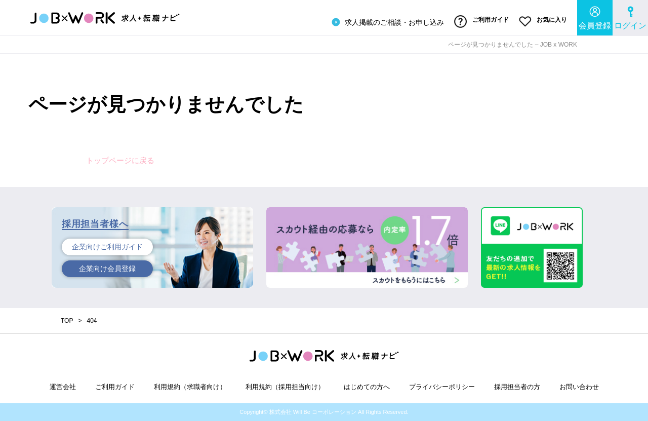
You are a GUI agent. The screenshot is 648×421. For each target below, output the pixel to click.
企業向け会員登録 (107, 268)
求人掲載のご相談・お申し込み (387, 22)
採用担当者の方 (517, 387)
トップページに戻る (120, 160)
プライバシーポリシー (442, 387)
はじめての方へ (367, 387)
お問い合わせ (579, 387)
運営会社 (63, 387)
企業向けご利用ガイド (107, 247)
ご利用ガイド (481, 21)
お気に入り (543, 21)
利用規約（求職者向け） (190, 387)
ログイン (630, 18)
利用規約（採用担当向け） (285, 387)
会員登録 (595, 18)
